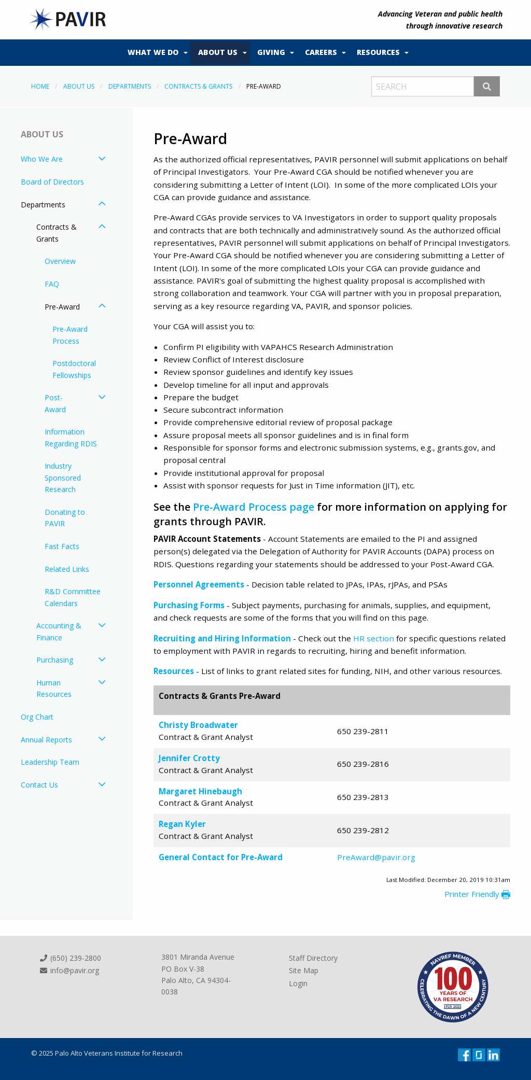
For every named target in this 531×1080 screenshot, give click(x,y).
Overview (60, 261)
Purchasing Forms (189, 605)
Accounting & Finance (58, 631)
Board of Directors (52, 182)
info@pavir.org (69, 970)
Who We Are (42, 159)
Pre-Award (62, 307)
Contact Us (39, 785)
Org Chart (37, 717)
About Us (217, 52)
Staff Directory (313, 958)
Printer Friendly (477, 894)
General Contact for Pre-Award (221, 857)
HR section (373, 638)
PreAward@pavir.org (376, 857)
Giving (271, 52)
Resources (378, 52)
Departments (129, 86)
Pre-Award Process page (253, 507)
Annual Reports (46, 740)
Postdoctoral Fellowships (74, 369)
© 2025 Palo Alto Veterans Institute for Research (107, 1053)
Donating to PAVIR (65, 517)
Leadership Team (50, 762)
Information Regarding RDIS (71, 437)
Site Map (303, 970)
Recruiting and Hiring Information (222, 638)
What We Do (153, 52)
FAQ (52, 284)
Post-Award (55, 403)
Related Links (67, 569)
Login (298, 983)
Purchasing (54, 660)
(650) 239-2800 (70, 958)
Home (40, 86)
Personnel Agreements (198, 584)
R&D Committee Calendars (73, 597)
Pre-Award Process (70, 334)
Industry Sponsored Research (63, 477)
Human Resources (54, 688)
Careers (321, 52)
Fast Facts (62, 546)
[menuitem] (155, 52)
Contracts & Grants (198, 86)
